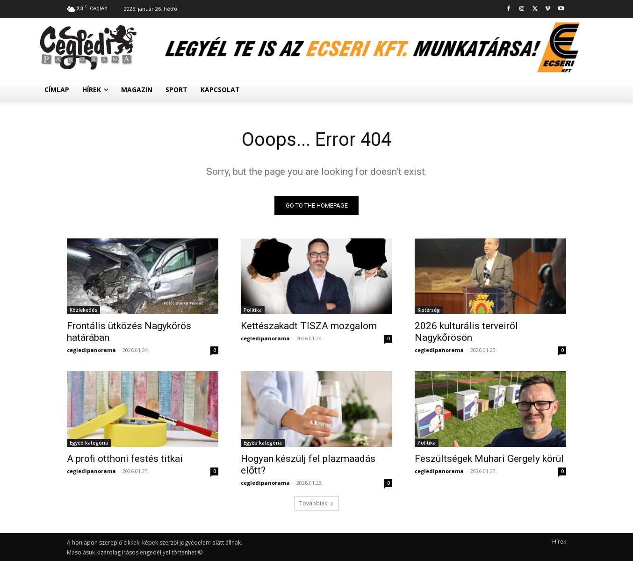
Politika (253, 310)
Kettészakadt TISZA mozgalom (309, 325)
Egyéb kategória (89, 442)
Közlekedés (83, 310)
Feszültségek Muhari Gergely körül (489, 458)
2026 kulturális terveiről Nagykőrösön (466, 331)
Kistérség (428, 310)
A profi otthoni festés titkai (125, 458)
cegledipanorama (91, 349)
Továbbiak (316, 503)
